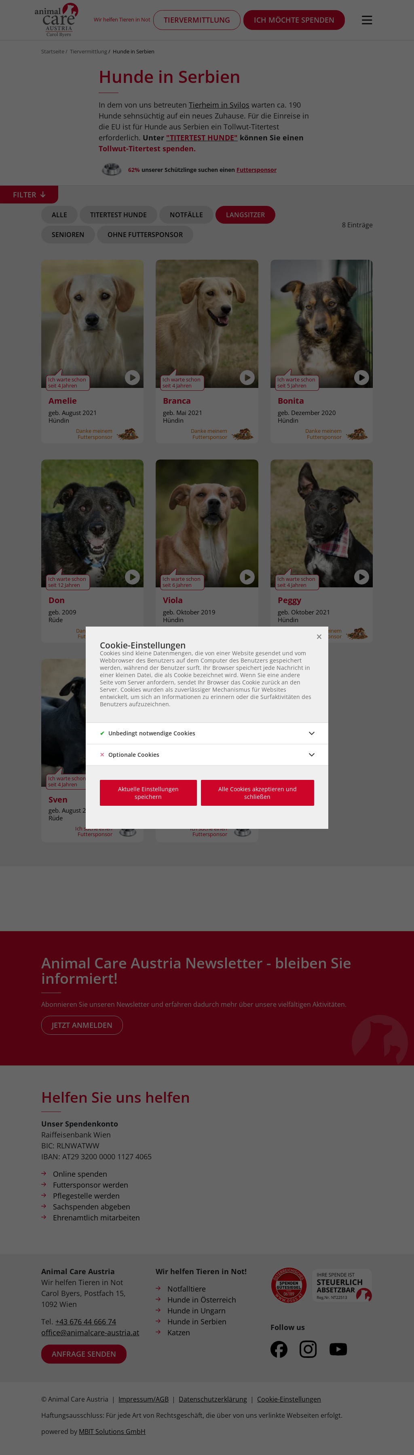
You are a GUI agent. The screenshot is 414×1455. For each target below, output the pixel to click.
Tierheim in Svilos (219, 105)
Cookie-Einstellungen (289, 1399)
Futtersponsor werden (90, 1185)
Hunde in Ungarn (196, 1310)
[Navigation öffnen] (367, 20)
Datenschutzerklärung (213, 1399)
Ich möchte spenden (294, 20)
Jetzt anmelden (82, 1025)
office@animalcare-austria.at (90, 1332)
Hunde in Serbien (133, 51)
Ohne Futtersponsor (145, 234)
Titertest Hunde (118, 214)
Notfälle (186, 214)
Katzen (178, 1332)
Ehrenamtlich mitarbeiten (96, 1217)
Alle (59, 214)
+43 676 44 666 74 (85, 1321)
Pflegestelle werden (86, 1196)
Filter (24, 194)
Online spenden (80, 1174)
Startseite (52, 51)
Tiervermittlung (197, 20)
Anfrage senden (84, 1354)
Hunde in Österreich (201, 1300)
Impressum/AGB (143, 1399)
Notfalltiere (186, 1289)
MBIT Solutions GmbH (112, 1431)
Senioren (68, 234)
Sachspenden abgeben (91, 1206)
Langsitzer (245, 214)
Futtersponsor (257, 170)
